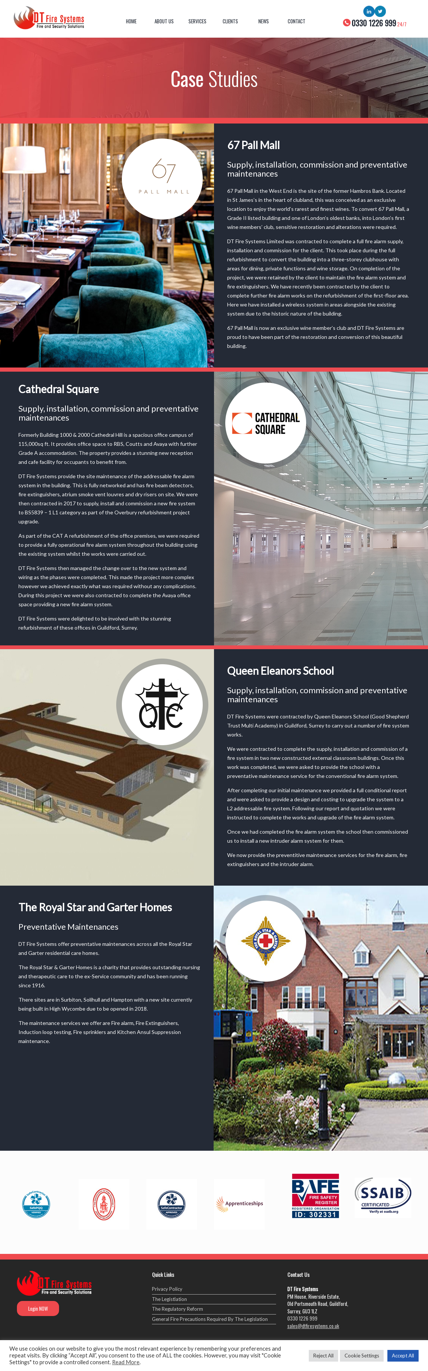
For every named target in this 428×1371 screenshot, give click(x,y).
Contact (296, 21)
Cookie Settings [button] (362, 1356)
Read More (126, 1362)
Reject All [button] (323, 1356)
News (263, 21)
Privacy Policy (167, 1289)
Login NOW (38, 1308)
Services (197, 21)
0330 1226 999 (302, 1318)
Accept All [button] (403, 1356)
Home (131, 21)
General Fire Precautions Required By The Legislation (210, 1319)
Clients (230, 21)
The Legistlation (169, 1299)
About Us (164, 21)
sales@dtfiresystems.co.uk (313, 1326)
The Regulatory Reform (177, 1309)
